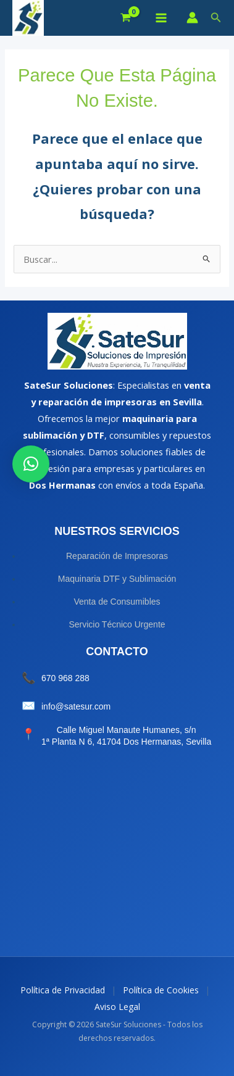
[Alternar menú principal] (160, 18)
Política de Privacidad (62, 990)
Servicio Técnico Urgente (117, 624)
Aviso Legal (117, 1006)
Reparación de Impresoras (117, 556)
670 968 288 (65, 678)
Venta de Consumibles (116, 601)
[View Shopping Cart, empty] (125, 18)
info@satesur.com (76, 706)
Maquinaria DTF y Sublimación (117, 579)
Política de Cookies (161, 990)
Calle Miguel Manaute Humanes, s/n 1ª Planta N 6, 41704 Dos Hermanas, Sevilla (126, 736)
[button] (216, 18)
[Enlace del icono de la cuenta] (192, 17)
